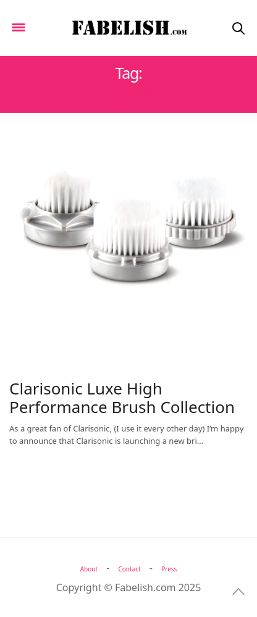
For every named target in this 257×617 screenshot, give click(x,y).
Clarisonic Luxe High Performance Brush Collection (122, 397)
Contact (130, 569)
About (89, 569)
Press (169, 569)
